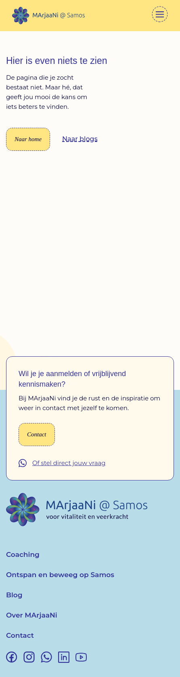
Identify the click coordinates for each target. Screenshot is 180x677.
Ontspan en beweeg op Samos (60, 575)
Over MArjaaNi (31, 615)
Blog (14, 595)
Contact (20, 635)
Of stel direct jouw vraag (69, 463)
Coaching (23, 554)
